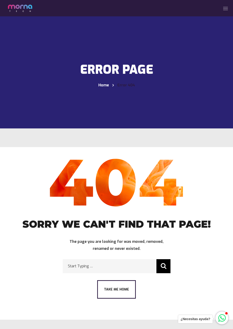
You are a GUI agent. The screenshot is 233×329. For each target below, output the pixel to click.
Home (103, 85)
